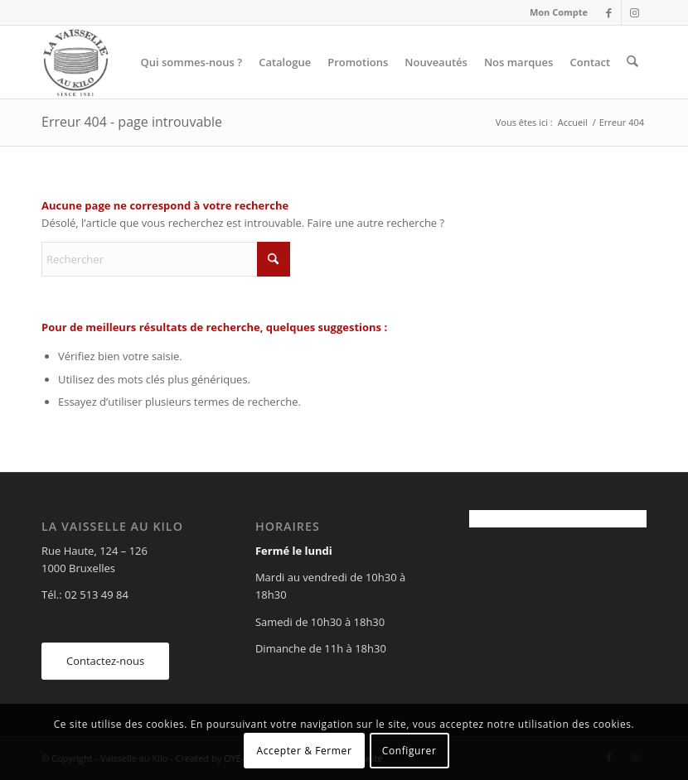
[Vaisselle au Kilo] (75, 62)
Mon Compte (559, 12)
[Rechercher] (633, 62)
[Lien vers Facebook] (609, 12)
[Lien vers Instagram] (634, 12)
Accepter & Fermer (304, 751)
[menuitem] (554, 12)
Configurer (409, 751)
